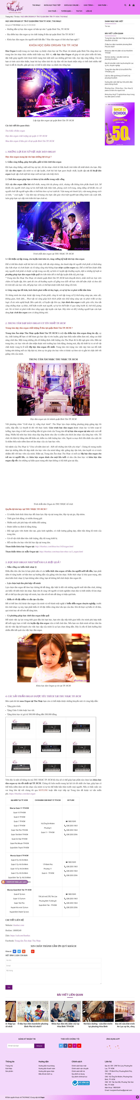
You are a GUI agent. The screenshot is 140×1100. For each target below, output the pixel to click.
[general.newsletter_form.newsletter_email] (20, 1046)
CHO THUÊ (52, 11)
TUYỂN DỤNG (66, 11)
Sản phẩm (9, 1071)
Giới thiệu (8, 1068)
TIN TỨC (79, 11)
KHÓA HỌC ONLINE (72, 5)
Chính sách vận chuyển (80, 1068)
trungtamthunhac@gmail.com (121, 1090)
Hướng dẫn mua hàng (47, 1066)
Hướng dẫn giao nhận (46, 1071)
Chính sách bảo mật (79, 1066)
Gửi (9, 987)
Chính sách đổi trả (78, 1071)
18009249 (116, 1087)
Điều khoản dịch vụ (45, 1074)
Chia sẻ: (8, 951)
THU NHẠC (36, 5)
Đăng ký (39, 1046)
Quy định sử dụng (78, 1074)
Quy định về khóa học (79, 1077)
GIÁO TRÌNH (89, 5)
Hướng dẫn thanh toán (47, 1068)
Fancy (28, 951)
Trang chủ (9, 1066)
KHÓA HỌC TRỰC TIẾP (52, 5)
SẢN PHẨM (103, 5)
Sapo (43, 1097)
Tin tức (107, 26)
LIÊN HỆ (89, 11)
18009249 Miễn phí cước (16, 882)
